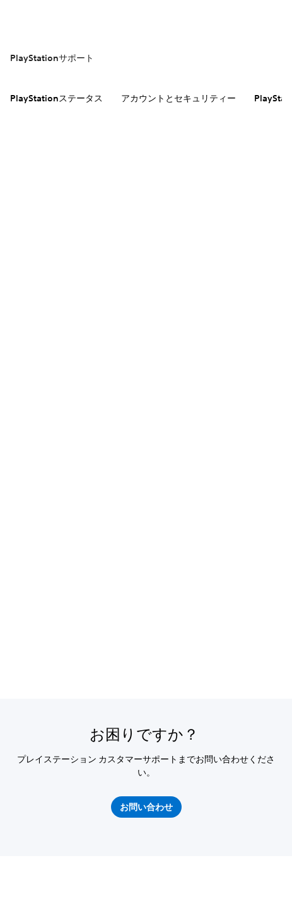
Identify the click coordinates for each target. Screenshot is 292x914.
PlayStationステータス (56, 98)
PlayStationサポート (52, 58)
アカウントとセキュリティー (178, 98)
